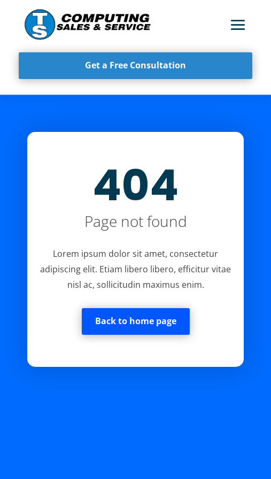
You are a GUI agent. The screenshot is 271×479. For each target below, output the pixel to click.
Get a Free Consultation (135, 65)
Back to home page (135, 321)
